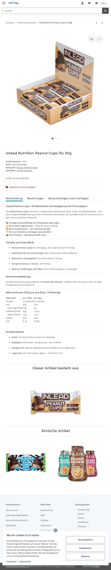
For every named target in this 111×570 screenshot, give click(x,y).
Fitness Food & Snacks (27, 167)
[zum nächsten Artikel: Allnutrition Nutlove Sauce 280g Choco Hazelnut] (102, 23)
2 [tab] (55, 138)
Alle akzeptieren (85, 540)
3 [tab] (58, 138)
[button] (82, 3)
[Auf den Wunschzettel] (99, 39)
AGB (42, 515)
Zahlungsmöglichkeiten (17, 515)
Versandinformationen (17, 520)
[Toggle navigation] (3, 2)
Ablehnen (85, 556)
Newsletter (11, 525)
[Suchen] (52, 11)
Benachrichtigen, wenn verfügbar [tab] (68, 198)
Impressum (45, 525)
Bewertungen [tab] (35, 198)
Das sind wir (12, 510)
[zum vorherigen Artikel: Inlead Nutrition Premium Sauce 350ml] (96, 23)
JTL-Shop (95, 566)
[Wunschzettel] (89, 3)
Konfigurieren (85, 548)
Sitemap (44, 520)
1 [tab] (52, 138)
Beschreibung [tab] (14, 198)
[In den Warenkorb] (8, 32)
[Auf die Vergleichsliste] (91, 39)
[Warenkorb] (101, 3)
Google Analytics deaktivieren (18, 566)
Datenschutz (46, 510)
